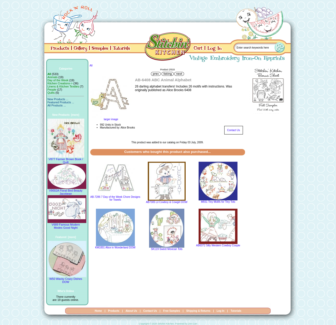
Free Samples (171, 310)
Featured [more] (65, 237)
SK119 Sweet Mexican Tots (167, 249)
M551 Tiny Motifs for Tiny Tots (218, 201)
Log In (220, 310)
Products (113, 310)
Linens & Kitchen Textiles (63, 86)
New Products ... (57, 99)
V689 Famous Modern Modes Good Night (66, 224)
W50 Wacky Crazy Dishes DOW (66, 279)
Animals (52, 77)
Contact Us (233, 130)
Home (98, 310)
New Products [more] (65, 114)
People (51, 89)
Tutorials (235, 310)
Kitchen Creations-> (60, 83)
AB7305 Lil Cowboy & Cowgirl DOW (166, 202)
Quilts (51, 92)
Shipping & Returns (198, 310)
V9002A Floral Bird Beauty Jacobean (66, 190)
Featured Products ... (60, 102)
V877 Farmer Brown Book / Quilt (65, 159)
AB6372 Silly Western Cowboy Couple (218, 245)
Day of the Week (57, 80)
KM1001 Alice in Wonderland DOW (115, 247)
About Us (131, 310)
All (91, 65)
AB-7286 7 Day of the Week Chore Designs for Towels (115, 198)
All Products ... (56, 105)
